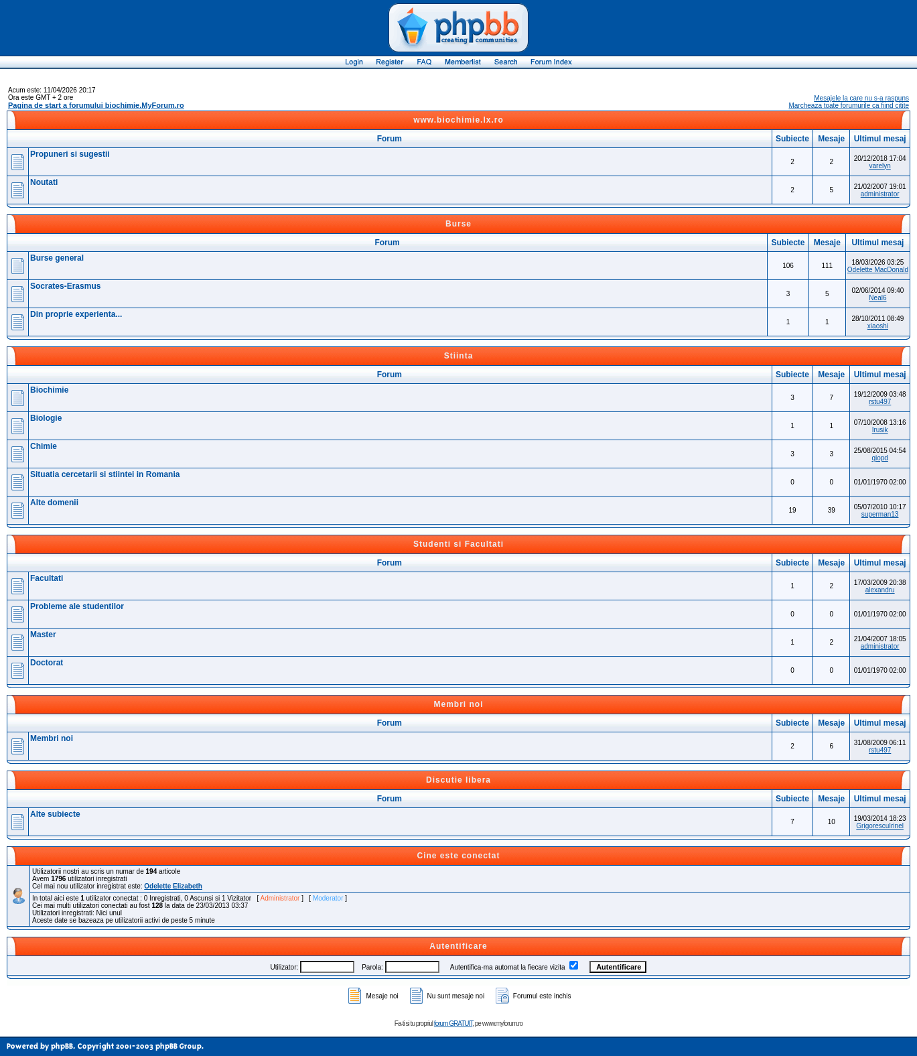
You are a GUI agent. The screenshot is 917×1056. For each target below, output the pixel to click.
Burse (458, 223)
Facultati (46, 578)
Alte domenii (54, 502)
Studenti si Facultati (458, 544)
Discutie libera (458, 780)
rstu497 (880, 401)
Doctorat (46, 662)
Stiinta (459, 355)
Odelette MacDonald (877, 269)
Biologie (46, 418)
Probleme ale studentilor (77, 606)
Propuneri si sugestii (70, 154)
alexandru (880, 590)
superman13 (880, 514)
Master (43, 634)
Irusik (880, 430)
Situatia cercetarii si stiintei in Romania (105, 474)
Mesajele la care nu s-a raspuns (861, 98)
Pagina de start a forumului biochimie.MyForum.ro (96, 105)
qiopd (879, 458)
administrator (880, 194)
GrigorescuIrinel (880, 826)
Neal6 (877, 298)
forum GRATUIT (453, 1023)
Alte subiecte (55, 814)
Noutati (44, 182)
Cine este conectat (458, 855)
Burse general (57, 258)
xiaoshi (877, 326)
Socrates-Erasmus (65, 286)
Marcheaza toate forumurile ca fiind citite (848, 105)
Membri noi (458, 704)
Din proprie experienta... (76, 314)
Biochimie (49, 390)
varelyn (880, 166)
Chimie (43, 446)
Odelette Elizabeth (173, 886)
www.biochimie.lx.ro (458, 120)
